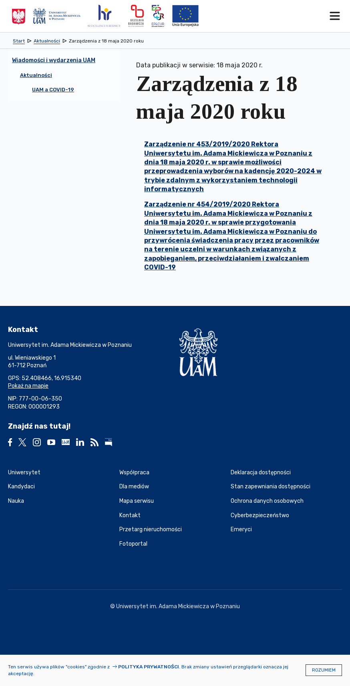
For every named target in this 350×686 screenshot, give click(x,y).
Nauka (16, 501)
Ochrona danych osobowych (267, 501)
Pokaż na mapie (28, 385)
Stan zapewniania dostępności (270, 486)
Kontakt (130, 515)
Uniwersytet (24, 472)
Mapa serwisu (136, 501)
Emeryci (241, 529)
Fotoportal (133, 543)
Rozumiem (324, 670)
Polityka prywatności (148, 667)
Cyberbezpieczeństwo (260, 515)
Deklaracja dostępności (261, 472)
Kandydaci (21, 486)
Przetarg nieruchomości (150, 529)
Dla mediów (134, 486)
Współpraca (134, 472)
